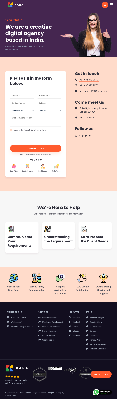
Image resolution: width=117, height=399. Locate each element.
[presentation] (27, 138)
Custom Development (49, 327)
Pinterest (74, 335)
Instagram (74, 318)
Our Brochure (101, 374)
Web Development (47, 318)
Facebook (74, 322)
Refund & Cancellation (97, 349)
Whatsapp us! (14, 322)
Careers (91, 331)
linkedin (74, 331)
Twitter (73, 327)
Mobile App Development (50, 322)
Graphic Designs (46, 340)
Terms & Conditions (31, 130)
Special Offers (94, 322)
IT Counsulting (93, 327)
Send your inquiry (35, 148)
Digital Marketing (47, 331)
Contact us (92, 335)
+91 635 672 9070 (16, 318)
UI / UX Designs (46, 335)
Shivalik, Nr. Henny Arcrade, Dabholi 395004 (93, 110)
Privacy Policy (93, 340)
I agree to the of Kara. (29, 130)
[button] (111, 4)
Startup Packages (95, 318)
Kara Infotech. (10, 396)
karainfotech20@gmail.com (20, 327)
